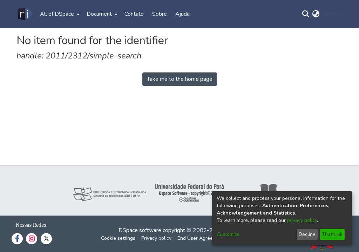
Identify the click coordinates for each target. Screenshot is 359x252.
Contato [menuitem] (134, 14)
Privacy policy (156, 238)
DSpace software (139, 230)
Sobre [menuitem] (159, 14)
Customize (228, 234)
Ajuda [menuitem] (182, 14)
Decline (307, 234)
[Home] (24, 14)
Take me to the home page (179, 79)
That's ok (332, 234)
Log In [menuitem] (330, 14)
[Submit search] (306, 14)
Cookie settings (118, 238)
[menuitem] (59, 14)
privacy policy (302, 220)
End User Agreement (200, 238)
